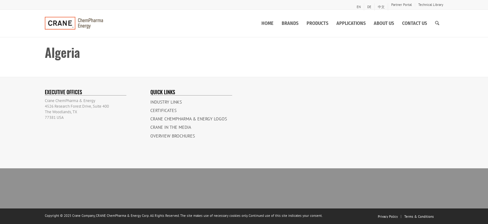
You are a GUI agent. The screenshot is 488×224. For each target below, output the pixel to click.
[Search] (437, 23)
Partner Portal (401, 4)
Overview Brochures (172, 136)
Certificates (163, 110)
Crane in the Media (170, 127)
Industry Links (166, 102)
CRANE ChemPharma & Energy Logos (188, 119)
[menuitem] (359, 7)
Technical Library (430, 4)
